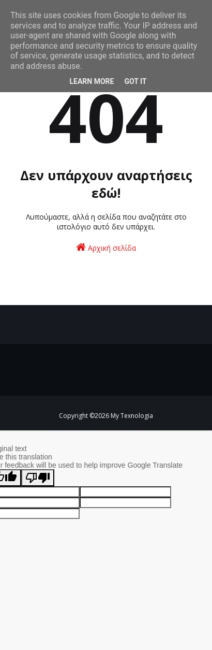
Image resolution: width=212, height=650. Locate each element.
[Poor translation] (37, 477)
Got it (135, 81)
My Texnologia (132, 415)
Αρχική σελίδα (106, 247)
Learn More (91, 81)
